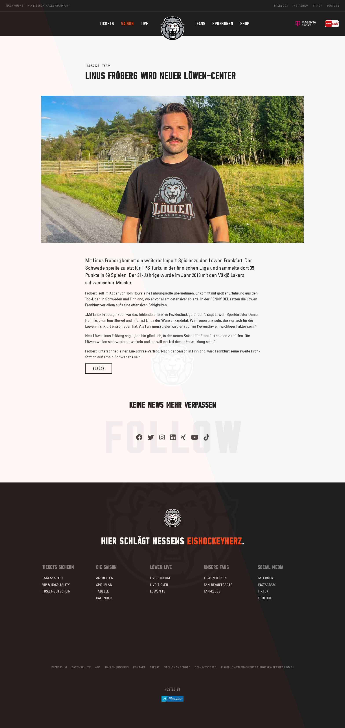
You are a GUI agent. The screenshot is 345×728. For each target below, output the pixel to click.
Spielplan (104, 585)
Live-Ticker (159, 585)
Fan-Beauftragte (218, 585)
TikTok (263, 591)
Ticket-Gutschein (56, 591)
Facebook (265, 578)
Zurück (99, 369)
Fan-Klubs (212, 591)
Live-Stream (160, 578)
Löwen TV (157, 591)
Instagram (267, 585)
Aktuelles (104, 578)
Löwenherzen (215, 578)
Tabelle (102, 591)
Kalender (104, 598)
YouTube (265, 598)
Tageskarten (53, 578)
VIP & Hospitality (56, 585)
